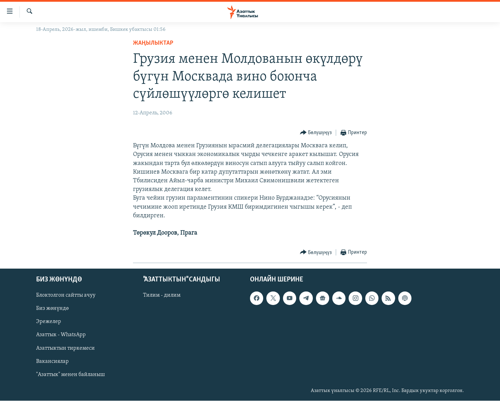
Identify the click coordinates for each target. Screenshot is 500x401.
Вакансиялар (52, 361)
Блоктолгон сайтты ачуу (65, 295)
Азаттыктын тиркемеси (65, 348)
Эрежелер (48, 322)
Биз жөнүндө (52, 309)
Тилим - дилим (162, 295)
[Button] (316, 133)
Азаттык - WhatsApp (61, 335)
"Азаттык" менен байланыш (70, 374)
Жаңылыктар (153, 43)
